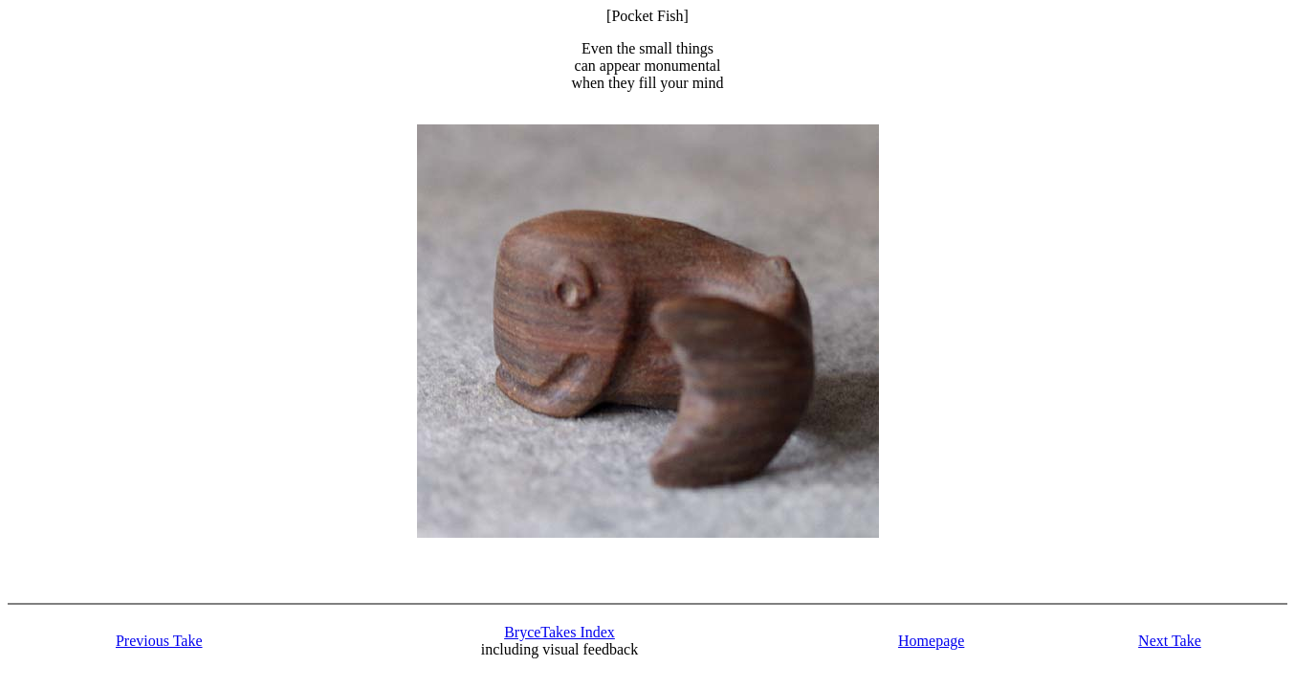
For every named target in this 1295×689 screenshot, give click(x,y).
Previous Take (159, 641)
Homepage (931, 641)
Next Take (1169, 641)
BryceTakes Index (559, 632)
